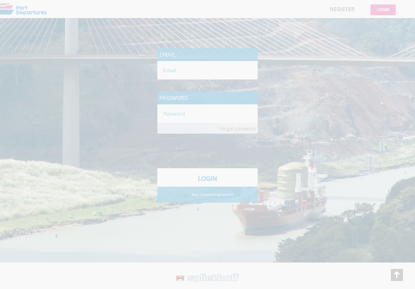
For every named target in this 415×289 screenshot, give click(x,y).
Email (167, 54)
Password (173, 98)
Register (342, 9)
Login (383, 9)
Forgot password (238, 129)
